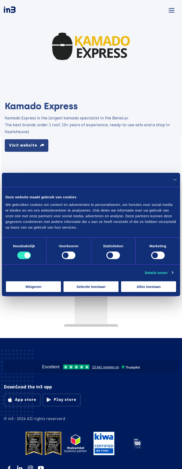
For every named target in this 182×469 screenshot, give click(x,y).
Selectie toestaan (91, 287)
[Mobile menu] (171, 9)
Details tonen (156, 273)
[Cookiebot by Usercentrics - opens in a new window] (156, 179)
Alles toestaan (148, 287)
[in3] (18, 10)
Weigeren (33, 287)
